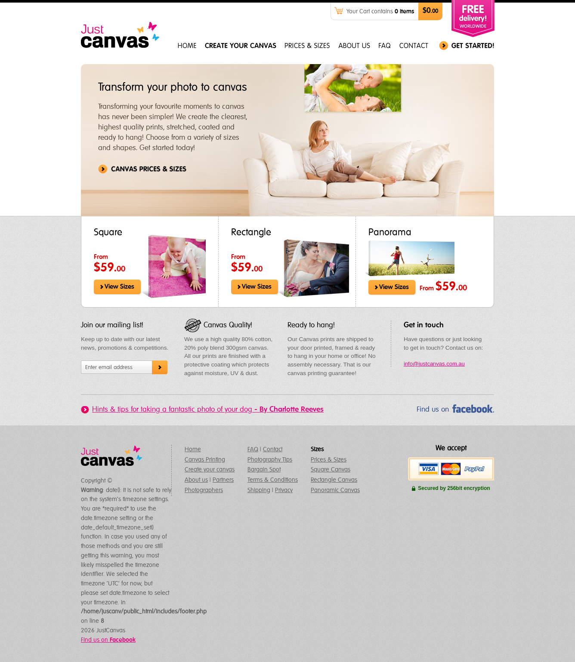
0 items (404, 12)
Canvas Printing (205, 460)
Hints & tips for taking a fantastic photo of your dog (208, 409)
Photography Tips (269, 460)
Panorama (389, 232)
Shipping (258, 490)
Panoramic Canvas (335, 490)
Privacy (284, 490)
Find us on (433, 409)
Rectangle (251, 232)
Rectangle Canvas (334, 480)
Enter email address (109, 367)
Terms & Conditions (272, 480)
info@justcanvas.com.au (434, 363)
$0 (430, 11)
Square (108, 232)
